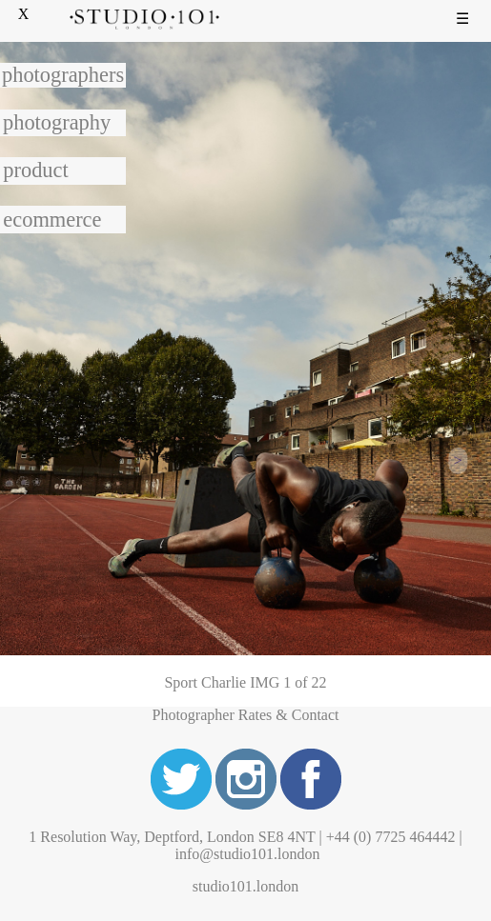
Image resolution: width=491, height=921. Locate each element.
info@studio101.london (246, 854)
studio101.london (246, 886)
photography (57, 122)
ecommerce (52, 219)
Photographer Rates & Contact (246, 715)
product (35, 170)
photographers (63, 75)
